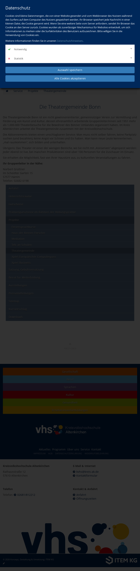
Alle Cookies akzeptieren (70, 78)
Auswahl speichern (70, 70)
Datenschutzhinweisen (70, 41)
